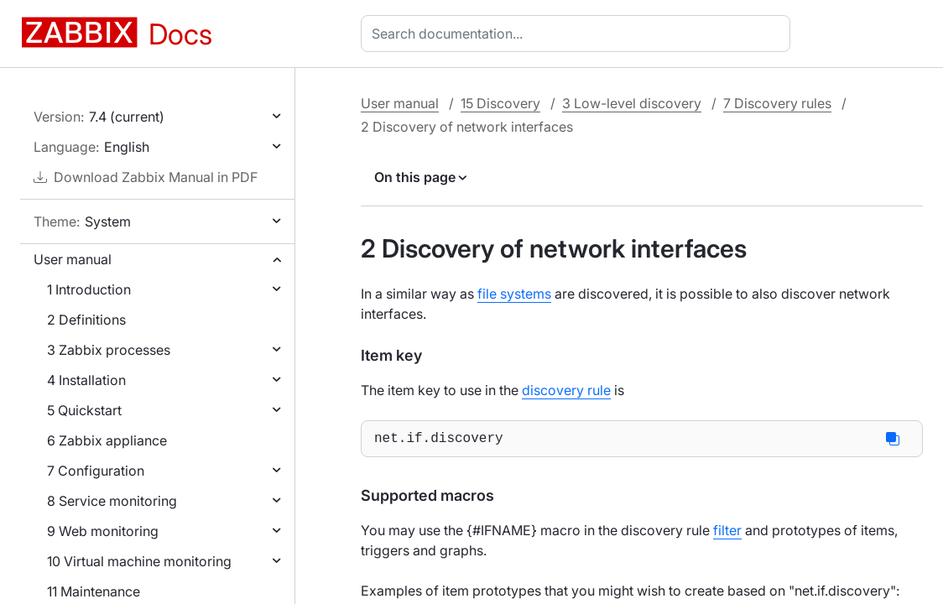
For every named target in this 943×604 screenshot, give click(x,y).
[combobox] (579, 33)
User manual (73, 259)
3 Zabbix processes (108, 349)
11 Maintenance (93, 591)
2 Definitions (86, 319)
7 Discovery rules (777, 103)
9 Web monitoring (103, 531)
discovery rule (566, 390)
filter (727, 533)
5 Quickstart (84, 410)
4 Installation (86, 380)
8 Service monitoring (112, 500)
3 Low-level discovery (631, 103)
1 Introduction (89, 289)
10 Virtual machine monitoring (139, 561)
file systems (514, 293)
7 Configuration (95, 470)
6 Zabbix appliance (107, 440)
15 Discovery (500, 103)
